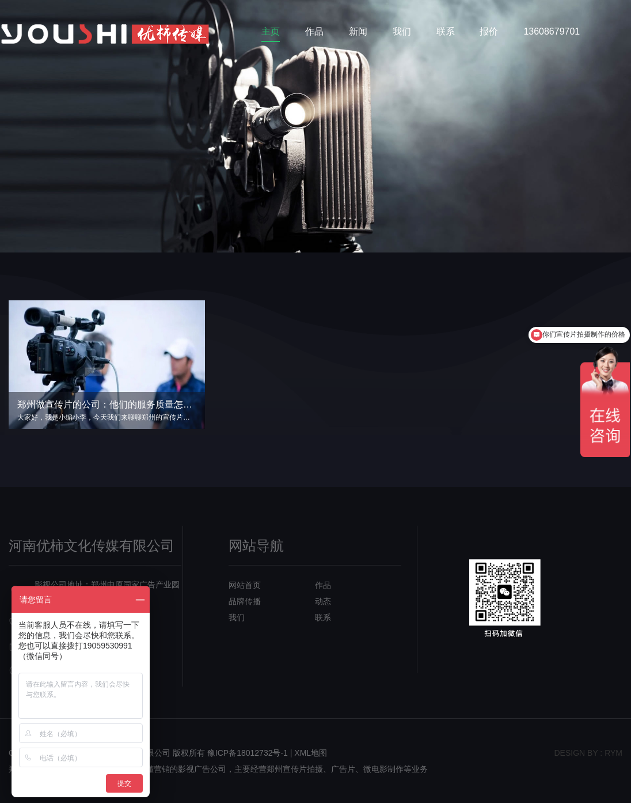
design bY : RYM (588, 752)
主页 (270, 31)
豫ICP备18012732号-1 (247, 752)
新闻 (358, 31)
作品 (314, 31)
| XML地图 (308, 752)
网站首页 (245, 585)
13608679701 (551, 31)
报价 (489, 31)
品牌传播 (245, 601)
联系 (445, 31)
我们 (402, 31)
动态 (323, 601)
